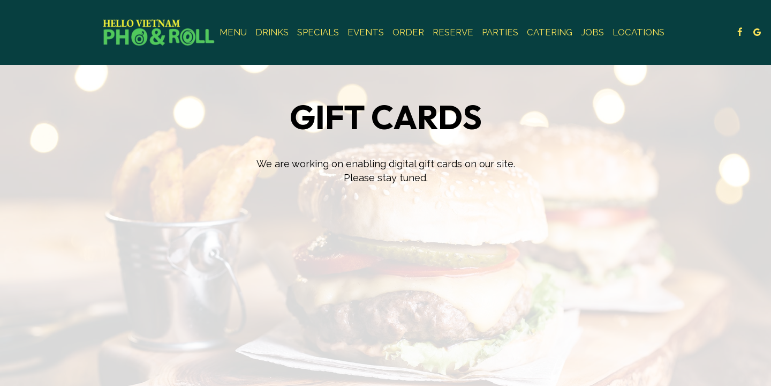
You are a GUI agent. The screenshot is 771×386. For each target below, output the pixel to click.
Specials (318, 32)
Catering (549, 32)
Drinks (272, 32)
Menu (233, 32)
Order (408, 32)
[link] (159, 32)
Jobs (592, 32)
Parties (500, 32)
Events (365, 32)
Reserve (453, 32)
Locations (638, 32)
